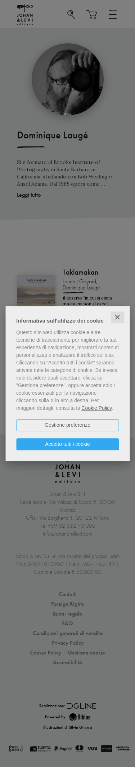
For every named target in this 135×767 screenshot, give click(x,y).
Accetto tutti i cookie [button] (67, 444)
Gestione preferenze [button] (67, 425)
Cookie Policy (96, 408)
